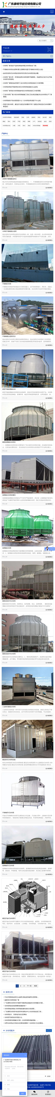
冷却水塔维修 (36, 125)
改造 (45, 121)
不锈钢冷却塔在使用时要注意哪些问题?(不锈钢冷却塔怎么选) (23, 69)
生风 (28, 117)
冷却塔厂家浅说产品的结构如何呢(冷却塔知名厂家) (19, 65)
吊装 (19, 125)
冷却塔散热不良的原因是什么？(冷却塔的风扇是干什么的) (22, 100)
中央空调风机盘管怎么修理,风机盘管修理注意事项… (22, 997)
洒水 (9, 121)
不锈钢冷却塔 (6, 284)
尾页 (35, 986)
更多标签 (45, 125)
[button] (26, 35)
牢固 (19, 121)
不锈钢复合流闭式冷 (9, 336)
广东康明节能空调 (22, 5)
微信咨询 (34, 1092)
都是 (50, 117)
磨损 (4, 121)
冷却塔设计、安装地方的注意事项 (16, 1014)
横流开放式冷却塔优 (9, 971)
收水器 (45, 117)
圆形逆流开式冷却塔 (9, 601)
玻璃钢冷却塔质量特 (9, 495)
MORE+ (49, 188)
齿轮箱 (40, 121)
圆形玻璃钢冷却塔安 (9, 442)
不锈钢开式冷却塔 (8, 812)
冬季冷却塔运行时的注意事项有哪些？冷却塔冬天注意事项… (24, 1023)
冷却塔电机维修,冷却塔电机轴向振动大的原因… (20, 1008)
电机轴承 (16, 117)
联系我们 (48, 1092)
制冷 (24, 125)
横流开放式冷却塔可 (9, 918)
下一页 (29, 986)
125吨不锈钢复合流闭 (9, 231)
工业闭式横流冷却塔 (9, 707)
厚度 (24, 121)
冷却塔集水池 (6, 125)
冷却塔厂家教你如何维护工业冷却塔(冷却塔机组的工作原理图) (23, 83)
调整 (29, 121)
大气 (34, 121)
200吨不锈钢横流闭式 (9, 179)
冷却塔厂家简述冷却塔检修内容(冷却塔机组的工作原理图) (22, 91)
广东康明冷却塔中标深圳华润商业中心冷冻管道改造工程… (24, 1011)
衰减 (29, 125)
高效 (23, 117)
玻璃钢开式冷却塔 (8, 865)
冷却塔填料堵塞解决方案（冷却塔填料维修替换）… (21, 1020)
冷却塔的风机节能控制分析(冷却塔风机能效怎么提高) (20, 87)
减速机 (33, 117)
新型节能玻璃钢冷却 (9, 389)
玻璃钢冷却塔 (6, 548)
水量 (14, 125)
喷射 (50, 121)
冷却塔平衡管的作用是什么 (13, 1017)
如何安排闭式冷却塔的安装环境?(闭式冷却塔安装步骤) (21, 73)
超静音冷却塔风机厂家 (12, 1000)
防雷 (14, 121)
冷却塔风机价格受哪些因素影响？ (16, 1006)
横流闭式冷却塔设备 (9, 759)
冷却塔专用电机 (7, 117)
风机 (39, 117)
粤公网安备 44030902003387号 (32, 1087)
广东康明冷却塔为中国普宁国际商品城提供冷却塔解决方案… (24, 1003)
